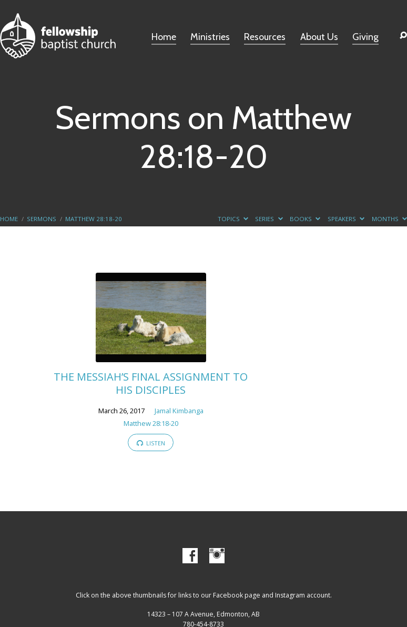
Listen (151, 443)
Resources (265, 37)
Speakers (346, 219)
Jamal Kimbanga (179, 410)
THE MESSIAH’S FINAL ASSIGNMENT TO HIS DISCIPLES (151, 382)
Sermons (41, 219)
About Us (319, 37)
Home (163, 37)
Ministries (210, 37)
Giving (365, 37)
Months (389, 219)
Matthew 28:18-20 (93, 219)
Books (305, 219)
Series (268, 219)
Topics (233, 219)
